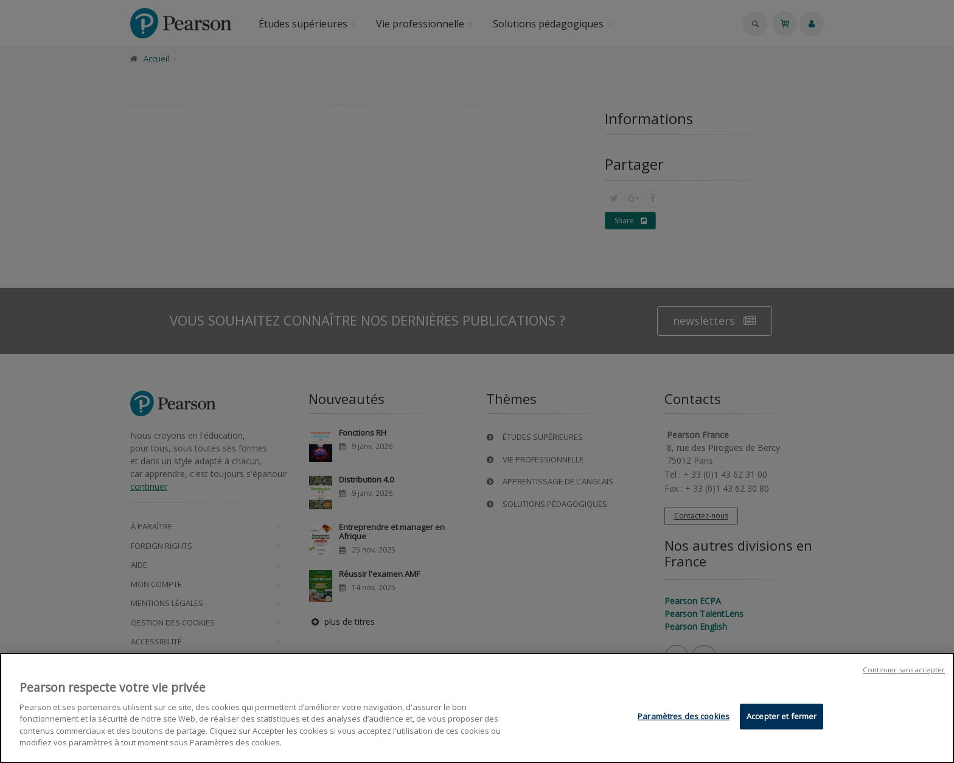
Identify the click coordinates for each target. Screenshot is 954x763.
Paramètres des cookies (683, 716)
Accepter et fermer (781, 716)
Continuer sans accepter (904, 669)
